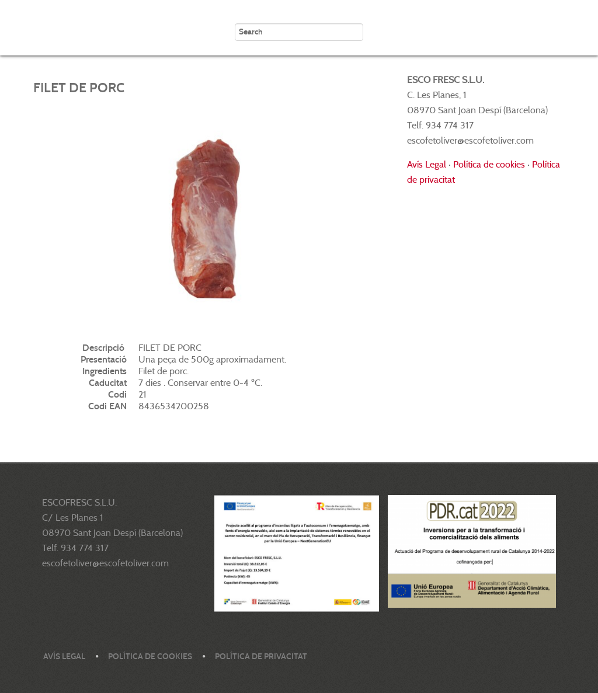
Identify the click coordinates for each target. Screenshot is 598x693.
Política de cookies (489, 164)
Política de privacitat (261, 656)
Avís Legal (426, 164)
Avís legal (64, 656)
